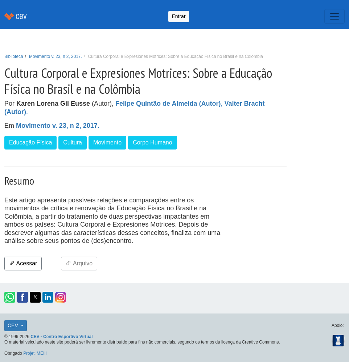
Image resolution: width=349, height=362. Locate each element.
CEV (14, 325)
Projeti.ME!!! (35, 353)
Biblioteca (13, 56)
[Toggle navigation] (334, 16)
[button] (9, 297)
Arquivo (79, 263)
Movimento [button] (107, 142)
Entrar (178, 16)
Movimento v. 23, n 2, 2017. (55, 56)
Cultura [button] (72, 142)
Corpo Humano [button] (152, 142)
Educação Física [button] (30, 142)
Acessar (23, 263)
